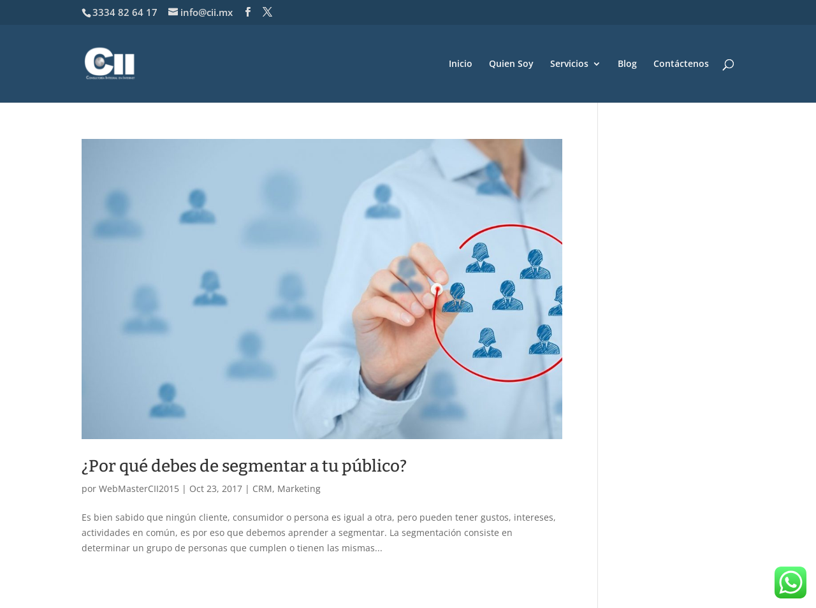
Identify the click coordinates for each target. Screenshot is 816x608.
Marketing (299, 488)
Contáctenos (681, 64)
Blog (627, 64)
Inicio (460, 64)
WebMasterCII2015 (139, 488)
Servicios (569, 64)
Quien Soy (511, 64)
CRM (262, 488)
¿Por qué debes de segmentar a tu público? (244, 466)
